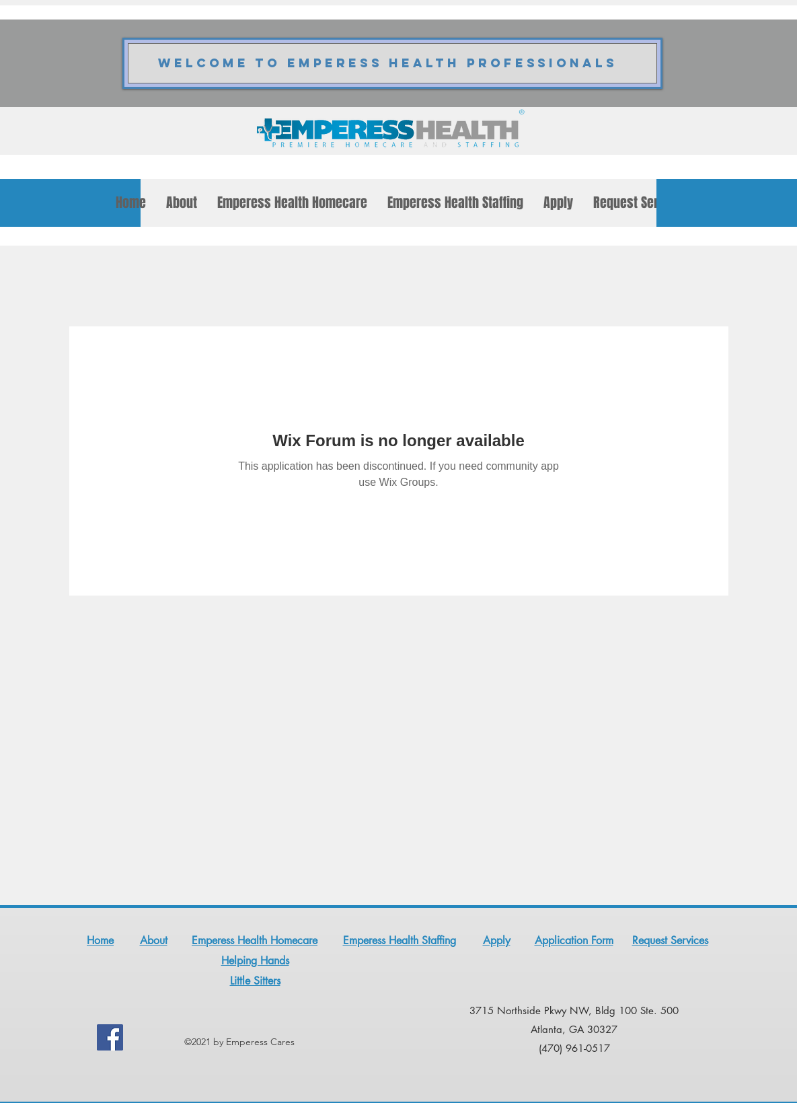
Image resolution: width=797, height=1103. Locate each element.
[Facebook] (110, 1037)
